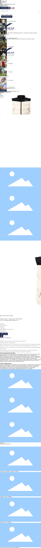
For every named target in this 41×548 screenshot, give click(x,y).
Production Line (24, 39)
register (6, 5)
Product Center (3, 325)
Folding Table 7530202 (6, 497)
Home (1, 30)
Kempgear (2, 31)
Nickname (2, 6)
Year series (2, 328)
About (1, 37)
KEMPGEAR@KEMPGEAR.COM (7, 4)
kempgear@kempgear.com (11, 320)
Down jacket (30, 33)
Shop (1, 36)
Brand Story (2, 39)
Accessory (6, 34)
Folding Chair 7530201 (5, 522)
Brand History (9, 39)
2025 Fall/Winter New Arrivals (6, 329)
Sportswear (10, 33)
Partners (30, 39)
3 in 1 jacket (24, 33)
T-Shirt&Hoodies (3, 33)
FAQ (1, 43)
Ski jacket (35, 33)
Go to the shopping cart (6, 16)
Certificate (2, 40)
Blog (1, 42)
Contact (2, 45)
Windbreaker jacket (17, 33)
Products (2, 326)
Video (33, 39)
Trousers (2, 34)
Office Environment (16, 39)
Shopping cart (5, 8)
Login (1, 5)
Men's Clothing (3, 332)
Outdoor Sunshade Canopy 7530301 (9, 471)
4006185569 (3, 2)
